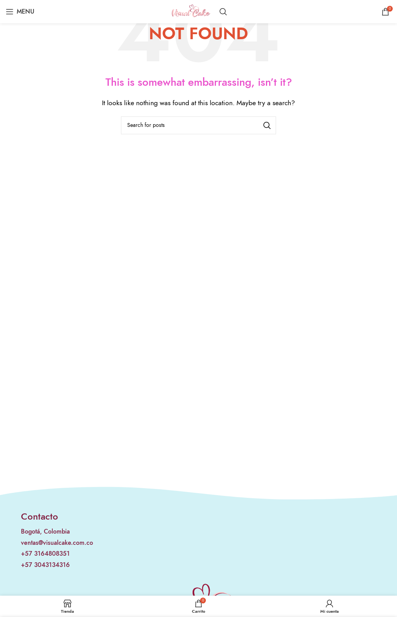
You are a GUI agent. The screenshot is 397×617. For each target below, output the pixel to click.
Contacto (39, 516)
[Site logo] (191, 11)
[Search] (223, 11)
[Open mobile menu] (20, 11)
